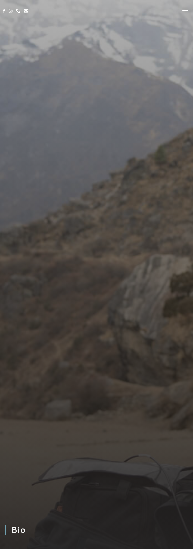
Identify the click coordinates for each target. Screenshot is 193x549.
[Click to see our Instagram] (11, 11)
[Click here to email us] (26, 11)
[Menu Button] (185, 10)
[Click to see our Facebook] (4, 11)
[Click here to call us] (18, 11)
